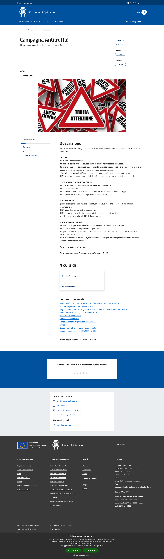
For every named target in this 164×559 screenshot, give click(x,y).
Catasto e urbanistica (58, 477)
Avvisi (37, 29)
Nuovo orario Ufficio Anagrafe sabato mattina (78, 327)
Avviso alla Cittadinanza (69, 318)
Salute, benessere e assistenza (61, 501)
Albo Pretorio (55, 529)
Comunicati (86, 469)
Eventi (84, 488)
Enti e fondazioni (23, 477)
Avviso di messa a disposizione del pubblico (77, 321)
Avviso (62, 324)
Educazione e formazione (59, 485)
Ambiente (53, 497)
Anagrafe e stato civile (58, 465)
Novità (30, 29)
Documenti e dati (23, 489)
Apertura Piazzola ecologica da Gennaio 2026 (78, 312)
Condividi (120, 40)
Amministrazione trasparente (61, 525)
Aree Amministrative (25, 469)
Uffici (19, 473)
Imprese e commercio (58, 473)
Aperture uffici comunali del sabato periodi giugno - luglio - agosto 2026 (89, 303)
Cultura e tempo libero (58, 469)
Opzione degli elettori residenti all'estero (76, 306)
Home (22, 29)
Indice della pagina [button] (29, 140)
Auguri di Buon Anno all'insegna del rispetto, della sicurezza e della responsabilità (93, 309)
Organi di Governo (24, 465)
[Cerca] (144, 12)
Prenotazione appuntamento (28, 525)
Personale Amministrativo (27, 485)
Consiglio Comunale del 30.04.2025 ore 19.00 (79, 330)
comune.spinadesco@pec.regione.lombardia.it (133, 487)
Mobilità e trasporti (57, 481)
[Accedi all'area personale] (136, 2)
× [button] (161, 535)
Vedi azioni (121, 45)
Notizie (85, 465)
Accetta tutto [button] (73, 550)
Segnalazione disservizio (26, 529)
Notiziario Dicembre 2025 (70, 315)
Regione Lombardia (24, 3)
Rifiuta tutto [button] (91, 550)
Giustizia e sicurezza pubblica (61, 489)
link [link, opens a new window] (103, 546)
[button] (82, 555)
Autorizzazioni (55, 505)
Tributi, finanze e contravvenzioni (62, 493)
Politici (19, 481)
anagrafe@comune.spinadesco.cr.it (128, 481)
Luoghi (85, 484)
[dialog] (82, 546)
